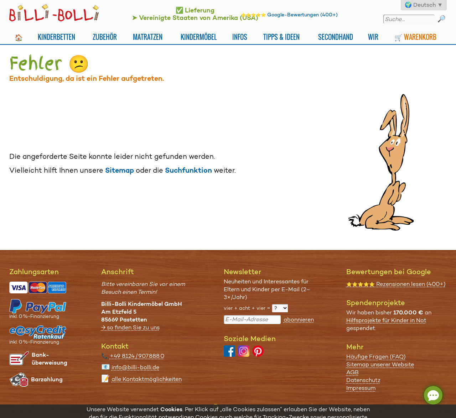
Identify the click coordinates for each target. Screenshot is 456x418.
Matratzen (147, 37)
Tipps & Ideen (281, 37)
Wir (373, 37)
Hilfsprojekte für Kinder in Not (386, 320)
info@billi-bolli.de (135, 367)
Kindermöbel (199, 37)
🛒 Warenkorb (415, 37)
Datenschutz (363, 380)
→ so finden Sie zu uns (130, 327)
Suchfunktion (188, 170)
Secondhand (335, 37)
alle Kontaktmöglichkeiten (147, 379)
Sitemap (119, 170)
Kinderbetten (56, 37)
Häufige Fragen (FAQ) (376, 356)
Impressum (360, 388)
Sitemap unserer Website (380, 364)
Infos (239, 37)
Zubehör (105, 37)
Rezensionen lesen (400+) (396, 284)
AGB (352, 372)
